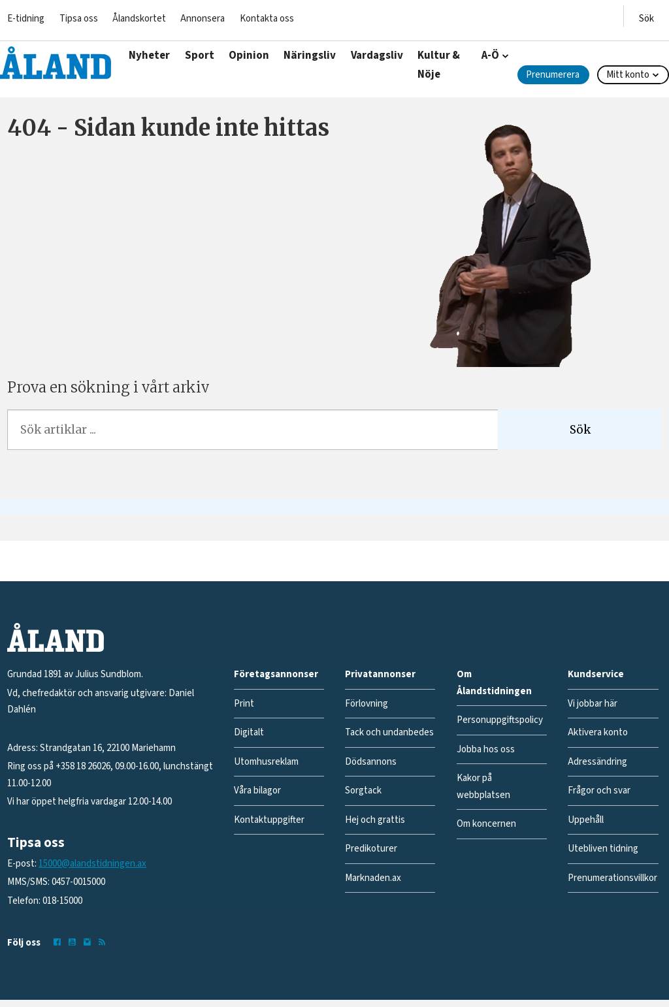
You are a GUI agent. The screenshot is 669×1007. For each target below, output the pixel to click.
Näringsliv (310, 55)
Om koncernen (486, 824)
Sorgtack (363, 790)
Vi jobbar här (592, 704)
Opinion (249, 55)
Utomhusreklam (266, 762)
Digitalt (249, 732)
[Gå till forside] (55, 62)
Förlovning (366, 704)
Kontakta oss (267, 18)
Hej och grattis (375, 820)
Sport (199, 55)
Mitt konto (627, 75)
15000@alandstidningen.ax (92, 864)
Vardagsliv (377, 55)
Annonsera (202, 18)
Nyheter (149, 55)
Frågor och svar (599, 790)
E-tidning (25, 18)
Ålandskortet (139, 18)
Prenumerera (552, 75)
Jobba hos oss (486, 749)
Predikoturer (371, 848)
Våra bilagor (257, 790)
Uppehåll (586, 820)
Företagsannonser (276, 674)
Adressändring (597, 762)
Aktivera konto (598, 732)
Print (244, 704)
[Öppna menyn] (646, 16)
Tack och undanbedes (389, 732)
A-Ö (490, 55)
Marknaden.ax (373, 878)
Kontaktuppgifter (269, 820)
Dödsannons (371, 762)
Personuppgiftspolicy (500, 720)
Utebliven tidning (603, 848)
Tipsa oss (78, 18)
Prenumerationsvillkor (612, 878)
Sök (580, 430)
